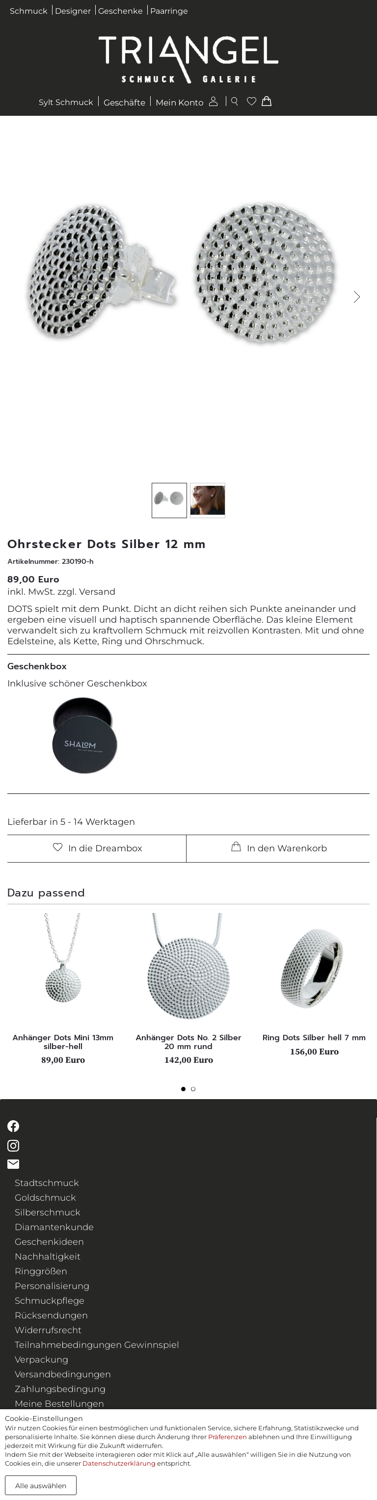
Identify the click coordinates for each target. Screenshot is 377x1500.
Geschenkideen (49, 1242)
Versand (97, 591)
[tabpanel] (63, 989)
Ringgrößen (41, 1271)
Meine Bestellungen (59, 1403)
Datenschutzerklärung (119, 1463)
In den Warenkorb (279, 848)
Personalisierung (52, 1286)
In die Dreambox (97, 848)
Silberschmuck (48, 1212)
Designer (73, 11)
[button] (357, 296)
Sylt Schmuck (66, 102)
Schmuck (29, 11)
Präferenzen (227, 1437)
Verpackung (41, 1359)
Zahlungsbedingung (60, 1389)
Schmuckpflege (49, 1300)
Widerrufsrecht (48, 1330)
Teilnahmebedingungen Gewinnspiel (97, 1345)
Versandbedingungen (63, 1374)
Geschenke (120, 11)
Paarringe (169, 11)
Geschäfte (124, 102)
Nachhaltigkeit (48, 1256)
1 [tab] (186, 1092)
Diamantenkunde (54, 1227)
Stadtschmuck (47, 1183)
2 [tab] (196, 1092)
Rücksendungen (51, 1315)
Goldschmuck (45, 1197)
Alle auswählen (40, 1485)
